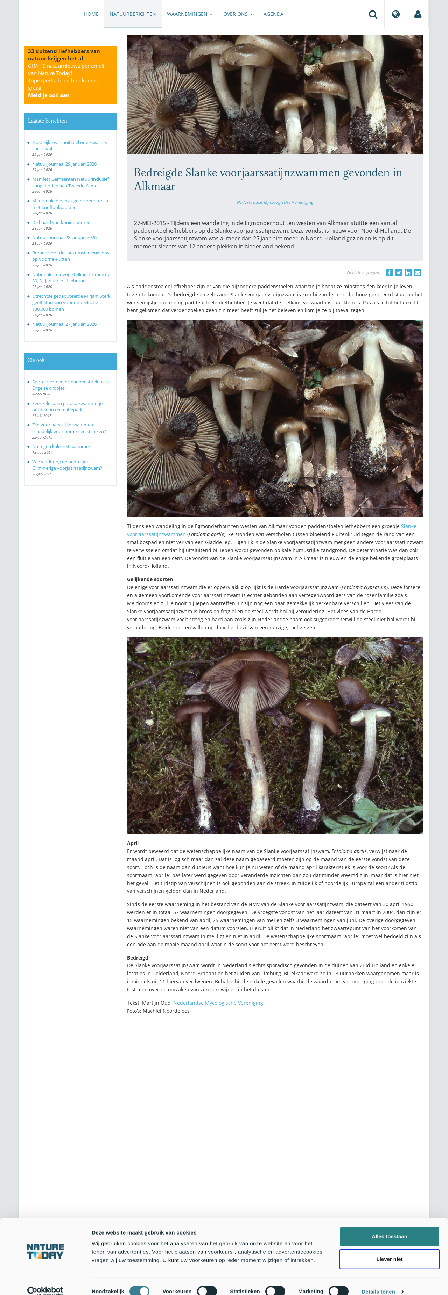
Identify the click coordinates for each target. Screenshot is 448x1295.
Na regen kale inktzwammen (61, 446)
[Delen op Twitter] (398, 272)
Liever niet (389, 1249)
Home (91, 13)
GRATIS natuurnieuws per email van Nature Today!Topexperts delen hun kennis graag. (66, 80)
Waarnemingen (189, 13)
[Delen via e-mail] (417, 272)
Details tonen (378, 1281)
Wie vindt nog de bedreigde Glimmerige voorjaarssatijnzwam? (67, 464)
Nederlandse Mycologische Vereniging (275, 202)
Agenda (274, 13)
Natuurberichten (133, 13)
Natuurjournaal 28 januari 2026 (64, 237)
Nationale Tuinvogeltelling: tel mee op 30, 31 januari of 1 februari (71, 277)
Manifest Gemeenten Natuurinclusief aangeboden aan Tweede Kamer (70, 182)
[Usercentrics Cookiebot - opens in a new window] (45, 1281)
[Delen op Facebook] (389, 272)
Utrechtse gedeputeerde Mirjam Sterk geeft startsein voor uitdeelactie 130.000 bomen (71, 302)
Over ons (238, 13)
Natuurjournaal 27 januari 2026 (64, 324)
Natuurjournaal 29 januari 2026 (64, 164)
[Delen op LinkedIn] (408, 272)
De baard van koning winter (61, 222)
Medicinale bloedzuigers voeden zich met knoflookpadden (70, 203)
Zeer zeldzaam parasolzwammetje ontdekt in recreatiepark (67, 406)
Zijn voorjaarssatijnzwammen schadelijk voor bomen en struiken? (69, 427)
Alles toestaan (389, 1226)
